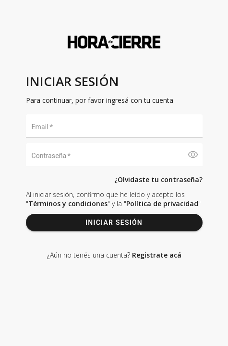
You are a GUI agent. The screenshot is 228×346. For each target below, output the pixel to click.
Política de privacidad (162, 203)
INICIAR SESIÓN (114, 222)
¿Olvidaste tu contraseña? (158, 179)
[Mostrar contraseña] (193, 154)
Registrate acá (156, 255)
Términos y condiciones (68, 203)
